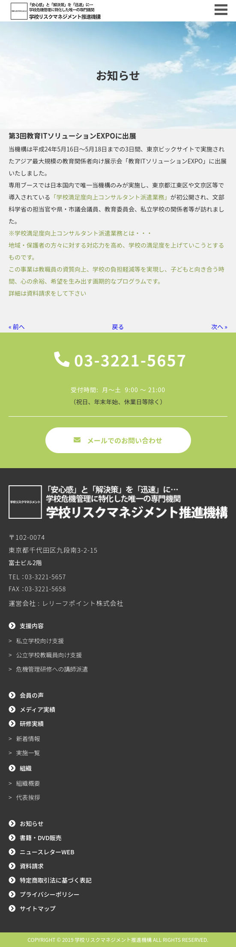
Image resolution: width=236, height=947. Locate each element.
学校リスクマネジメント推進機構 (113, 939)
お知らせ (32, 823)
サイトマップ (38, 908)
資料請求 (32, 866)
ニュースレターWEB (47, 851)
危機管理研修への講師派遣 (52, 669)
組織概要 (28, 783)
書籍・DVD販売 (41, 837)
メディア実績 (37, 709)
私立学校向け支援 (40, 640)
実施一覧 (28, 752)
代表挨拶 (28, 797)
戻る (118, 326)
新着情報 (28, 738)
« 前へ (17, 326)
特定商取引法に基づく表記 (56, 880)
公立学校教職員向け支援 (49, 654)
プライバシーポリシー (50, 894)
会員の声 (32, 695)
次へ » (219, 326)
